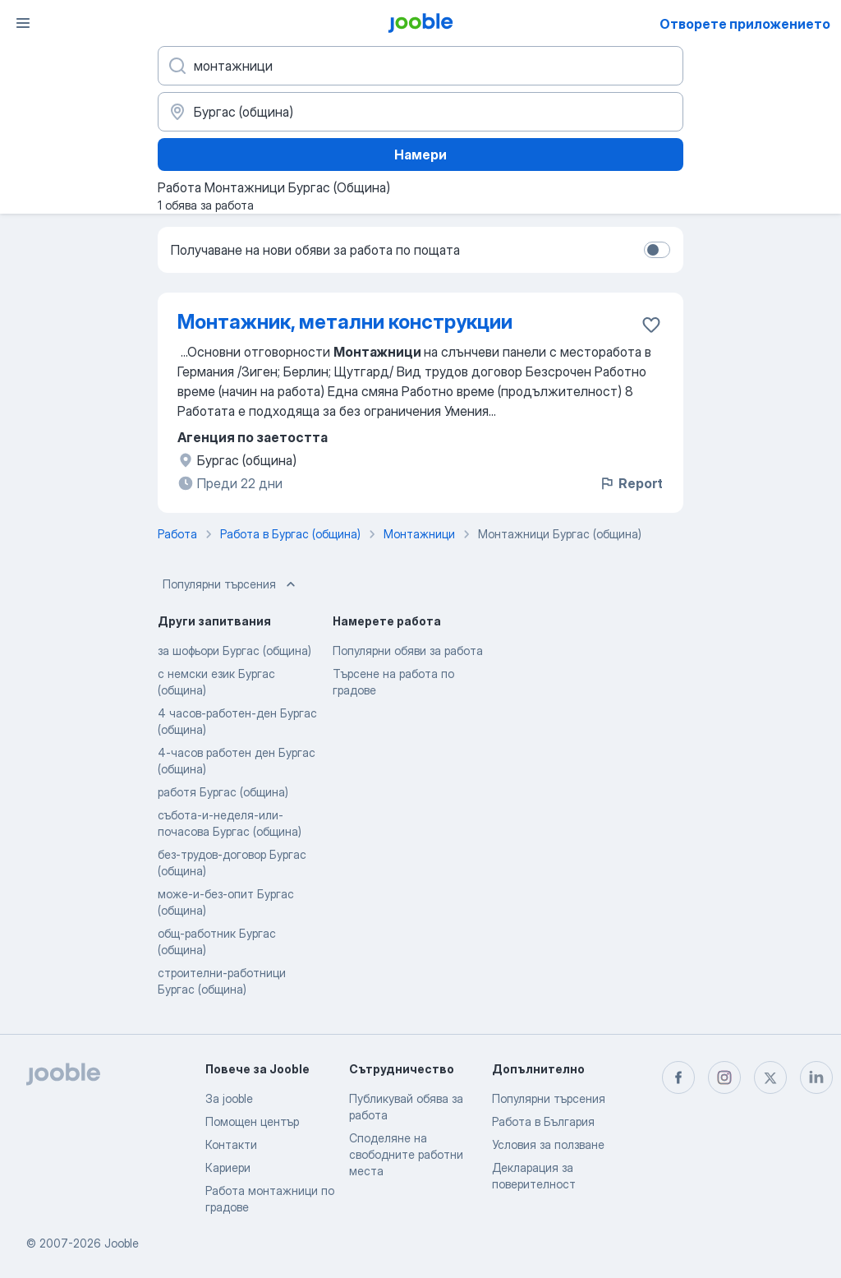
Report (631, 483)
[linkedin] (816, 1077)
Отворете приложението (744, 24)
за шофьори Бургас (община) (234, 650)
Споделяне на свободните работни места (406, 1154)
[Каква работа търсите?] (420, 65)
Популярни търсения (231, 584)
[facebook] (678, 1077)
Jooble (121, 1243)
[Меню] (23, 23)
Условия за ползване (548, 1144)
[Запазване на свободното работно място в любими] (651, 324)
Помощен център (252, 1121)
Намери (420, 154)
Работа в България (543, 1121)
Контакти (231, 1144)
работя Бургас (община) (223, 792)
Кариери (227, 1167)
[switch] (657, 250)
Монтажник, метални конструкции (344, 322)
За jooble (229, 1098)
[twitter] (770, 1077)
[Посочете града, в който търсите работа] (420, 111)
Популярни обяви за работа (408, 650)
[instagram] (724, 1077)
